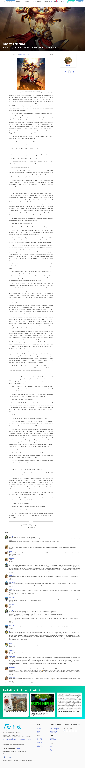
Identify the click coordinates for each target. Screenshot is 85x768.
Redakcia (18, 748)
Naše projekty (47, 1)
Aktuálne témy (26, 1)
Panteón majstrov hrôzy (41, 743)
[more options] (80, 532)
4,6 (28, 54)
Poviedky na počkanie (54, 729)
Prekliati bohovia (40, 746)
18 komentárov (22, 54)
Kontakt (11, 742)
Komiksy (51, 750)
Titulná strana (39, 727)
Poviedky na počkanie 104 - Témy (68, 711)
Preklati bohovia (53, 731)
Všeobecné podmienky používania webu (12, 738)
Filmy (51, 746)
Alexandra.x (12, 656)
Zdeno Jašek (12, 536)
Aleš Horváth (12, 564)
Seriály (51, 747)
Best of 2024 (39, 739)
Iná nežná (52, 738)
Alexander (68, 65)
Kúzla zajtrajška (53, 739)
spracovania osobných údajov (10, 739)
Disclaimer (38, 91)
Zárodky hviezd (53, 741)
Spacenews (39, 728)
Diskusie (55, 1)
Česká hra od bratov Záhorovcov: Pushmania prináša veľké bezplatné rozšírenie (42, 713)
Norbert (11, 551)
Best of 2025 (39, 738)
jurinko (10, 631)
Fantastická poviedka (54, 728)
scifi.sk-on (39, 1)
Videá (38, 732)
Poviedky (10, 5)
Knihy (51, 749)
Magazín (18, 1)
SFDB (33, 1)
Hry (50, 752)
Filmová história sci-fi (41, 748)
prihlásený (39, 525)
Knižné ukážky (39, 741)
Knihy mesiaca (40, 742)
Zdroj (36, 91)
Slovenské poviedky (18, 5)
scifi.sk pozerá (39, 745)
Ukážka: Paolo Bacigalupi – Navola (15, 711)
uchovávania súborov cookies (24, 739)
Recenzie (38, 729)
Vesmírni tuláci (53, 732)
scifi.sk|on (52, 727)
